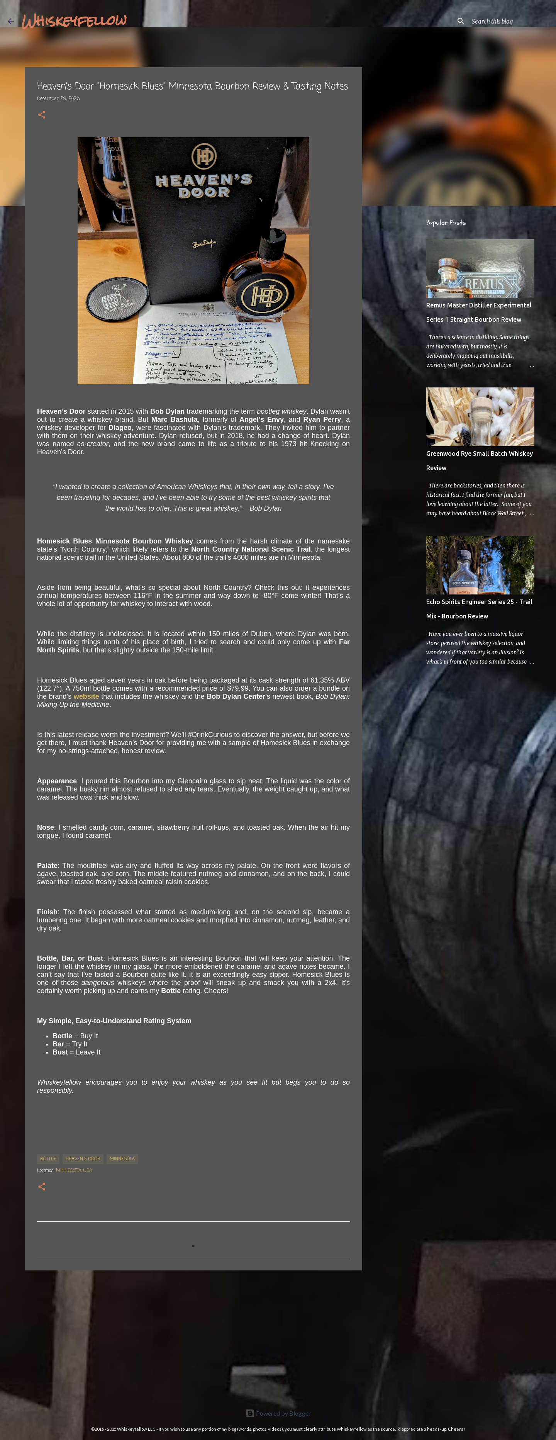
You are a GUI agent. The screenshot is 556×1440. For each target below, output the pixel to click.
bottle (48, 1159)
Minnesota (122, 1159)
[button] (41, 115)
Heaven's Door (83, 1159)
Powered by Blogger (278, 1413)
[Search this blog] (509, 21)
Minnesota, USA (74, 1170)
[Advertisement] (193, 1336)
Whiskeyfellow (74, 21)
